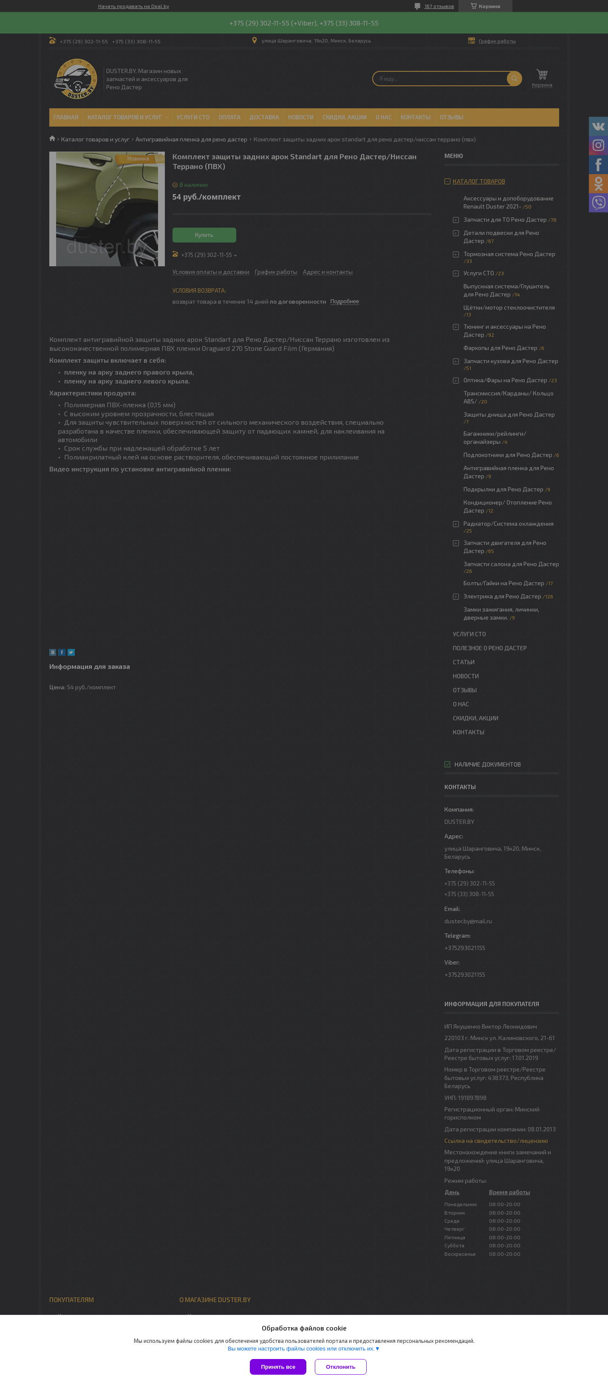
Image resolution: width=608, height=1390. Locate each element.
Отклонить (340, 1367)
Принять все (278, 1367)
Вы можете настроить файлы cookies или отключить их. (301, 1348)
